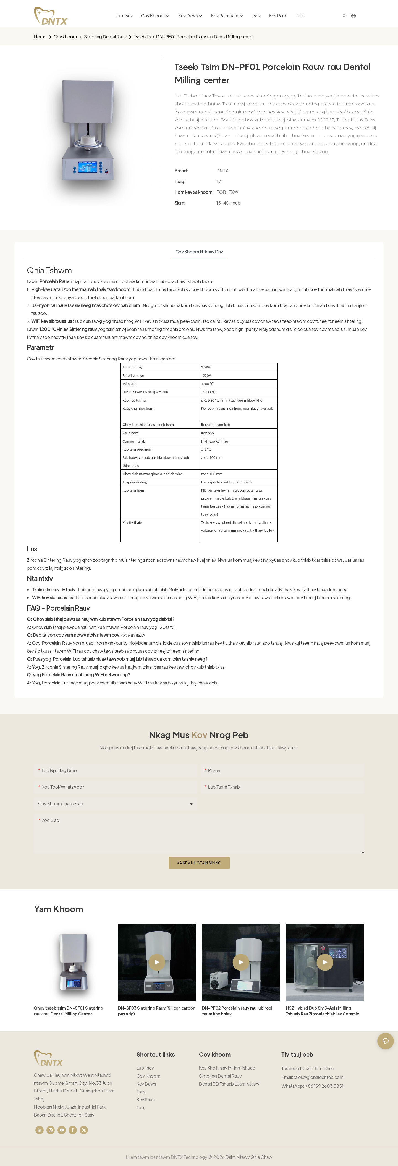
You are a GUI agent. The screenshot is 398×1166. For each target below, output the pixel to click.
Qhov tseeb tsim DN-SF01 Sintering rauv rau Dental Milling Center (68, 1010)
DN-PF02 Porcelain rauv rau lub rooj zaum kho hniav (237, 1010)
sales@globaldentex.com (318, 1077)
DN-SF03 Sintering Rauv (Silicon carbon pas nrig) (156, 1010)
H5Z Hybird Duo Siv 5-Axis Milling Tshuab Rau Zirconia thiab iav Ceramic (322, 1010)
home (40, 37)
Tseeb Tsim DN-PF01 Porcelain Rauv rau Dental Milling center (194, 37)
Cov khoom (65, 37)
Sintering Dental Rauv (105, 37)
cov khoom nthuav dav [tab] (199, 252)
